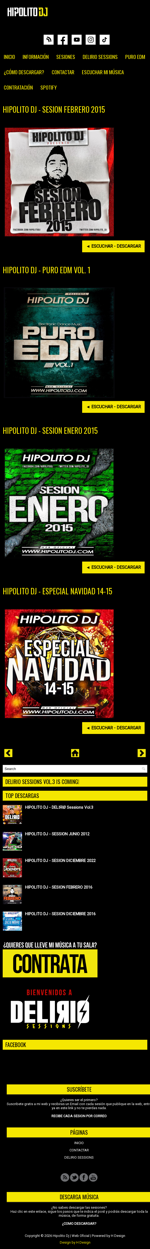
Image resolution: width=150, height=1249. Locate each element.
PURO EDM (135, 56)
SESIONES (65, 56)
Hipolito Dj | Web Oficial (71, 1236)
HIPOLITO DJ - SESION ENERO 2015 (50, 430)
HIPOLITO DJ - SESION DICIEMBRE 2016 (60, 913)
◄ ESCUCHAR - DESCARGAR (113, 246)
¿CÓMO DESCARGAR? (24, 72)
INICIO (9, 56)
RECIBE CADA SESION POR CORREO (79, 1116)
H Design (118, 1236)
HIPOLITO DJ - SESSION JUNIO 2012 (57, 834)
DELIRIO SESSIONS (100, 56)
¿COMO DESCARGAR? (79, 1224)
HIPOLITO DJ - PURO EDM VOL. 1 (46, 270)
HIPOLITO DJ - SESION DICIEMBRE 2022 (60, 860)
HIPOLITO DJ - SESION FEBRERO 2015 (54, 109)
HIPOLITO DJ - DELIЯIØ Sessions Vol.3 (59, 807)
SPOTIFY (48, 87)
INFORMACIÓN (36, 56)
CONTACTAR (63, 72)
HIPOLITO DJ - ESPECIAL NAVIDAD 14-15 (57, 591)
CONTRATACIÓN (18, 87)
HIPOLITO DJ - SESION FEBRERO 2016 (58, 887)
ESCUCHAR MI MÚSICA (103, 72)
